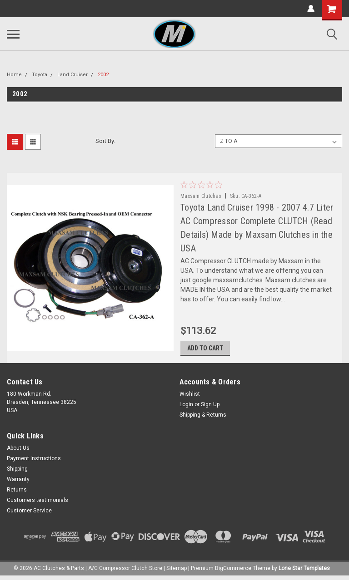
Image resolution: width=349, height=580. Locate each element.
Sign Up (210, 407)
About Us (18, 450)
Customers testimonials (37, 503)
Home (14, 75)
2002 (103, 75)
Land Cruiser (72, 75)
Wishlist (189, 396)
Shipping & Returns (202, 417)
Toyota (39, 75)
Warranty (18, 482)
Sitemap (176, 571)
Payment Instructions (34, 461)
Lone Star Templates (304, 571)
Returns (17, 492)
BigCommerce (233, 571)
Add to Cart (206, 350)
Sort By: (105, 141)
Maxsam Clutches (201, 196)
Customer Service (29, 513)
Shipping (17, 471)
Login (186, 407)
